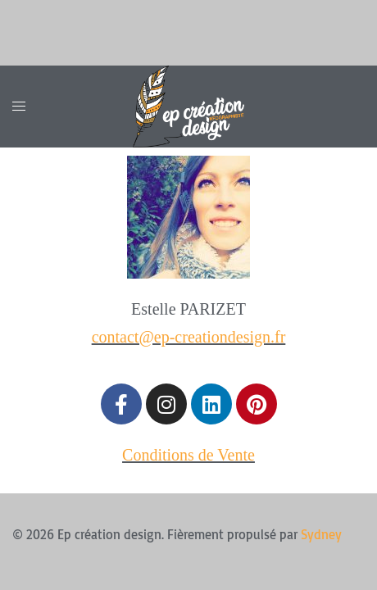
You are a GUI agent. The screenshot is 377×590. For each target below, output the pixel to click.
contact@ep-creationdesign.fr (189, 337)
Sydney (321, 534)
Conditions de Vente (188, 455)
